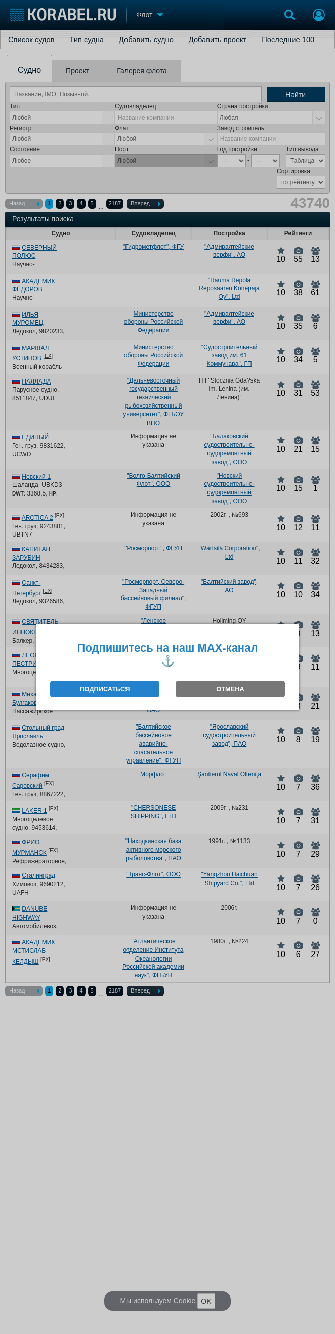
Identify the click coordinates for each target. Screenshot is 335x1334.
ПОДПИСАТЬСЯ (104, 689)
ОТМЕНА (230, 689)
